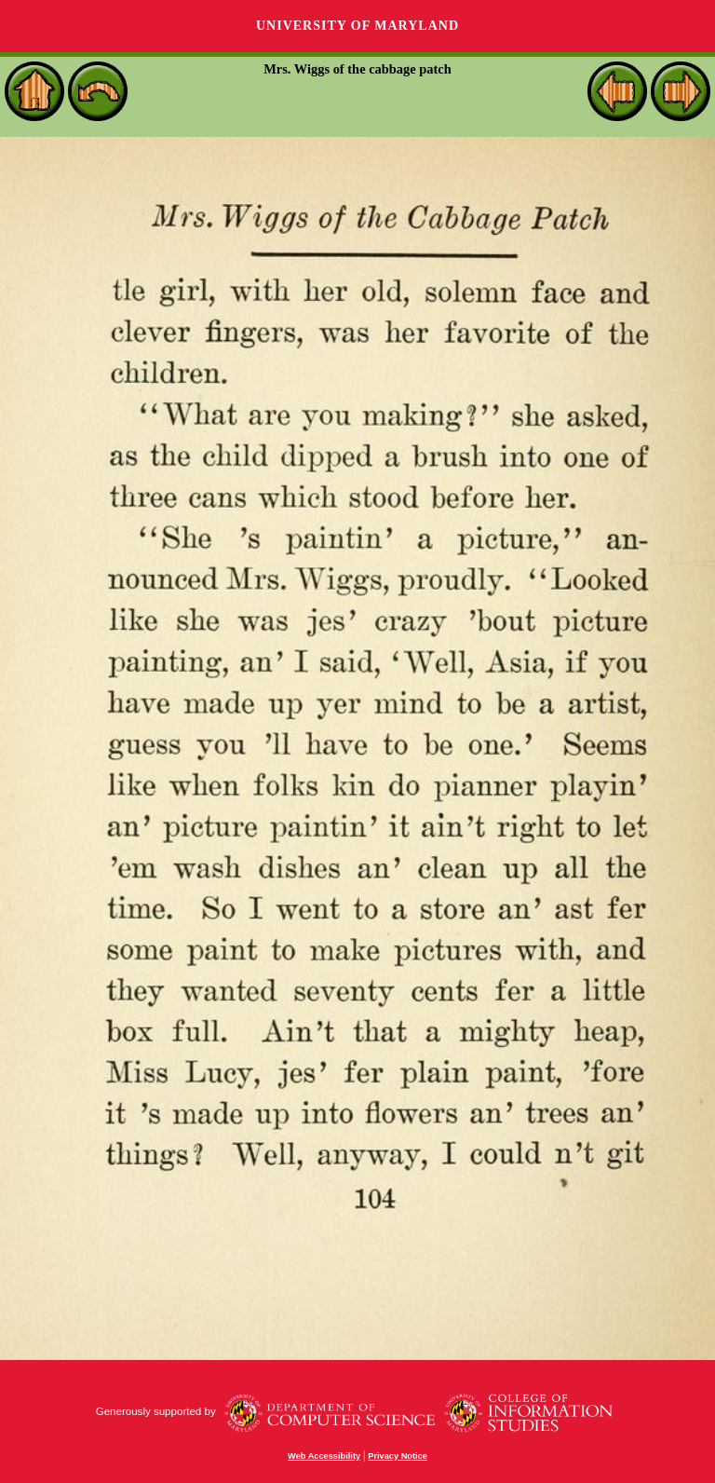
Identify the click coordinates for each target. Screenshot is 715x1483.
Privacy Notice (397, 1456)
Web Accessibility (324, 1456)
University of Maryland (357, 26)
